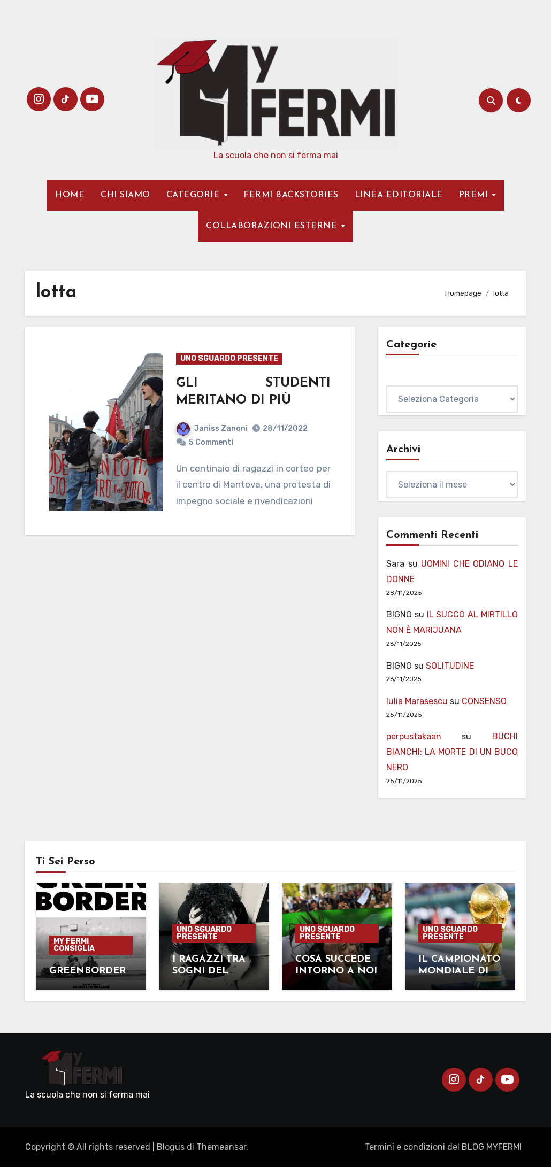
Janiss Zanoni (212, 428)
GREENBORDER (89, 971)
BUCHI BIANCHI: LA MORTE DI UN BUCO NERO (452, 751)
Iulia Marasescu (417, 701)
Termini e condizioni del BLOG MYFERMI (443, 1147)
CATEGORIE (194, 195)
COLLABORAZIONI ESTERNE (273, 226)
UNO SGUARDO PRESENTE (229, 358)
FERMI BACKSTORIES (291, 195)
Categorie (406, 378)
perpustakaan (413, 736)
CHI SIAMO (125, 195)
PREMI (475, 195)
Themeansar (221, 1147)
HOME (70, 195)
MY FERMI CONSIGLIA (74, 945)
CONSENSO (484, 701)
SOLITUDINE (450, 666)
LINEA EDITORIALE (399, 195)
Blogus (171, 1147)
